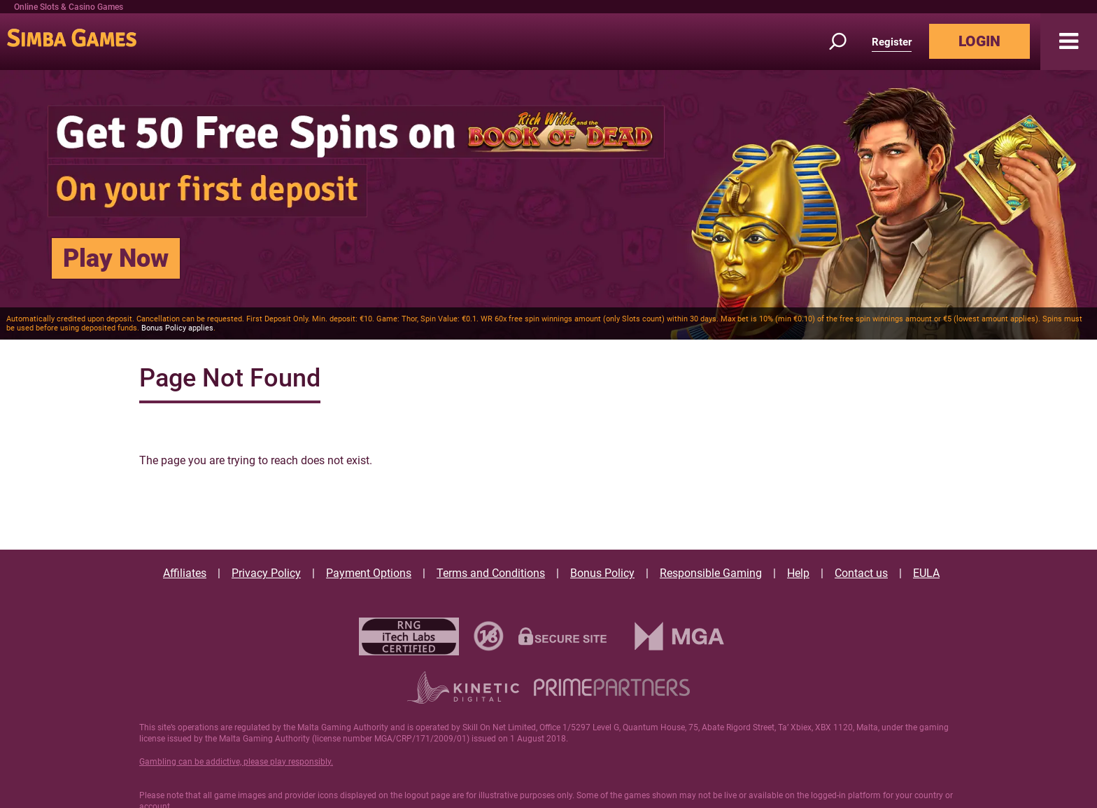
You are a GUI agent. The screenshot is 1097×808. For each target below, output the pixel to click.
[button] (1068, 41)
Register (892, 42)
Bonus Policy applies (177, 328)
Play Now (116, 258)
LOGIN (979, 41)
